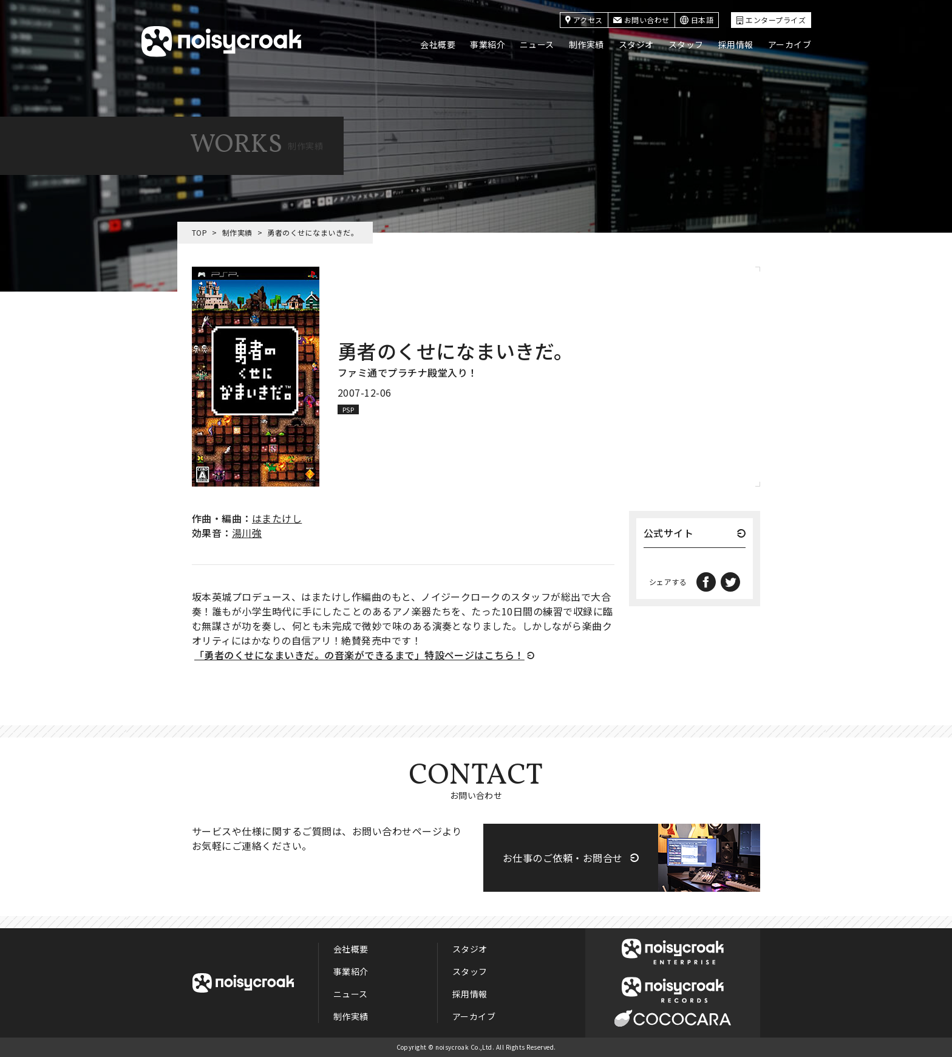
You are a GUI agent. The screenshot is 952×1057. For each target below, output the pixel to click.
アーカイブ (789, 44)
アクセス (584, 20)
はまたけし (277, 518)
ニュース (537, 44)
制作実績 (586, 44)
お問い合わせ (641, 20)
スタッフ (686, 44)
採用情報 (735, 44)
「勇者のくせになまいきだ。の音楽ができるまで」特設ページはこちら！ (359, 655)
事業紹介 (487, 44)
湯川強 (247, 532)
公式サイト (668, 534)
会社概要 (437, 44)
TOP (199, 232)
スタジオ (636, 44)
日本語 (696, 20)
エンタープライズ (771, 20)
